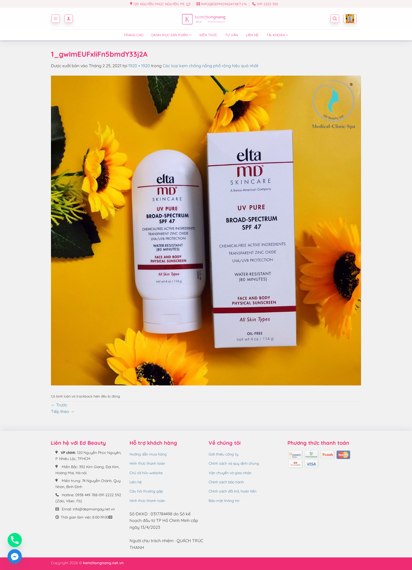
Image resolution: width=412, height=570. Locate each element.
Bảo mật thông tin (224, 500)
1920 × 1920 (139, 65)
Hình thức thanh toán (147, 463)
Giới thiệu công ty (223, 454)
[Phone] (15, 540)
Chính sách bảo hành (226, 482)
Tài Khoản (277, 35)
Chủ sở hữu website (146, 472)
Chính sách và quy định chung (234, 463)
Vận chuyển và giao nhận (230, 472)
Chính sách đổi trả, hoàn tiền (232, 491)
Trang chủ (133, 35)
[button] (56, 18)
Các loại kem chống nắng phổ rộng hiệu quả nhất (210, 65)
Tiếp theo (62, 411)
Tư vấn (231, 35)
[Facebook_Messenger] (15, 556)
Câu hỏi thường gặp (146, 491)
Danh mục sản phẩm (171, 35)
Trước (59, 404)
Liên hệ (252, 35)
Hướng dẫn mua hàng (148, 454)
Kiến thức (208, 35)
